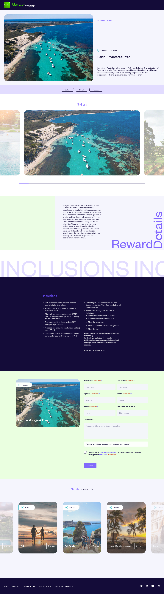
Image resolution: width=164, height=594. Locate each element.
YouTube (152, 586)
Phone (124, 393)
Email (91, 406)
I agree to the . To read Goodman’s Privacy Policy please (114, 453)
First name (93, 380)
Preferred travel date (126, 406)
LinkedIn (147, 586)
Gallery (67, 89)
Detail (81, 89)
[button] (24, 183)
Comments (88, 419)
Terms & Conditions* (108, 452)
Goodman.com (29, 586)
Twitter (141, 586)
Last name (126, 380)
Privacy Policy (45, 586)
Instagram (158, 586)
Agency (92, 393)
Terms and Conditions (64, 586)
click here (103, 454)
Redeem (96, 89)
